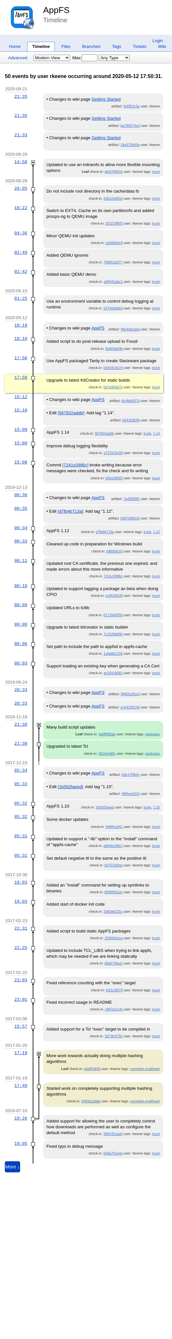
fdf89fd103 (114, 551)
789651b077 (112, 262)
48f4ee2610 (130, 794)
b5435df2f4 (131, 420)
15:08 (20, 462)
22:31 (20, 928)
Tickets (139, 46)
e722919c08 (113, 453)
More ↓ (12, 1166)
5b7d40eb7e (112, 387)
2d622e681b (112, 198)
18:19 (20, 325)
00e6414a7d (112, 368)
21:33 (20, 135)
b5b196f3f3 (113, 478)
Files (65, 46)
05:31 (20, 836)
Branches (91, 46)
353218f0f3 (113, 223)
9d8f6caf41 (114, 827)
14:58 (20, 162)
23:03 (20, 980)
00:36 (20, 495)
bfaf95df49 (92, 1069)
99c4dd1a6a (130, 329)
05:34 (20, 770)
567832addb (104, 433)
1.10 (156, 807)
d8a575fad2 (113, 963)
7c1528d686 (113, 634)
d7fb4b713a (105, 532)
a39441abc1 (113, 282)
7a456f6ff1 (131, 499)
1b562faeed (105, 807)
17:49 (20, 1085)
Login (157, 40)
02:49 (20, 252)
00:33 (20, 541)
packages (152, 734)
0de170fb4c (131, 774)
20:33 (20, 690)
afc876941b (114, 171)
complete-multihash (145, 1069)
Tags (116, 46)
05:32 (20, 803)
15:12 (20, 397)
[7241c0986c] (75, 465)
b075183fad (113, 865)
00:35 (20, 508)
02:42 (20, 271)
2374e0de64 (112, 308)
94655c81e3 (130, 694)
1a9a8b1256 (112, 653)
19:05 (20, 1143)
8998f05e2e (113, 892)
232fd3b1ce (114, 938)
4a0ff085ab (107, 734)
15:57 (20, 1026)
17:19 (20, 1053)
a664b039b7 (112, 846)
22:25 (20, 948)
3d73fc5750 (114, 1036)
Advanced (17, 57)
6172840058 (112, 615)
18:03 (20, 882)
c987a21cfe (113, 1009)
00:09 (20, 605)
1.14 (156, 433)
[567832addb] (71, 412)
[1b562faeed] (70, 786)
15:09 (20, 429)
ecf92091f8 (114, 595)
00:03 (20, 663)
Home (15, 46)
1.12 (156, 532)
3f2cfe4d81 (107, 753)
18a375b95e (130, 145)
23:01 (20, 999)
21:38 (20, 724)
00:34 (20, 528)
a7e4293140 (130, 707)
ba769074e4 (130, 126)
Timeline (41, 46)
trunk (156, 171)
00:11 (20, 560)
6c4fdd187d (131, 401)
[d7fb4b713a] (70, 511)
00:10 (20, 586)
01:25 (20, 298)
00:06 (20, 624)
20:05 (20, 188)
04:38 (20, 233)
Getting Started (106, 99)
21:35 (20, 96)
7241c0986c (113, 576)
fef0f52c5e (132, 106)
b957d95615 (130, 518)
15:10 (20, 410)
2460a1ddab (90, 1101)
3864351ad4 (112, 1134)
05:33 (20, 784)
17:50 (20, 358)
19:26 (20, 1118)
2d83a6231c (113, 911)
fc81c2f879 (114, 990)
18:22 (20, 208)
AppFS (56, 10)
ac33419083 (113, 673)
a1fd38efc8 (114, 243)
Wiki (162, 46)
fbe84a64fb (113, 349)
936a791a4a (112, 1153)
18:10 (20, 338)
